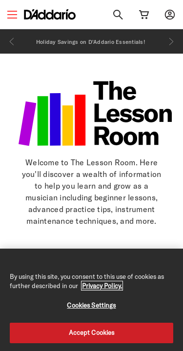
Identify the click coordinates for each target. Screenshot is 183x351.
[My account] (170, 14)
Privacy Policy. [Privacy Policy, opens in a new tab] (102, 286)
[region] (91, 300)
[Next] (171, 41)
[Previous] (12, 41)
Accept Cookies (92, 332)
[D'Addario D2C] (50, 14)
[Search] (118, 14)
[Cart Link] (144, 14)
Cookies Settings (91, 305)
